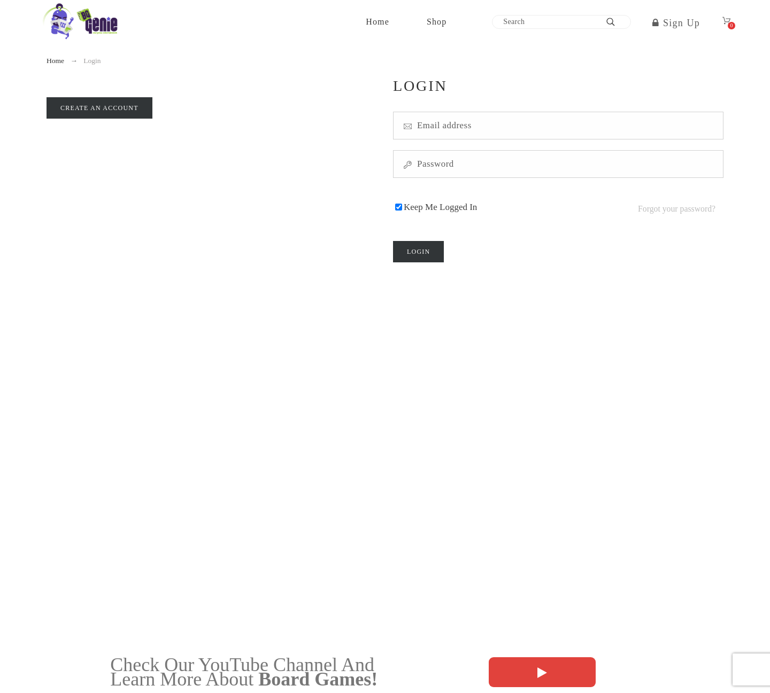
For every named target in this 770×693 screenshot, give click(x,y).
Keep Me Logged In (440, 205)
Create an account (99, 108)
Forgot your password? (676, 205)
